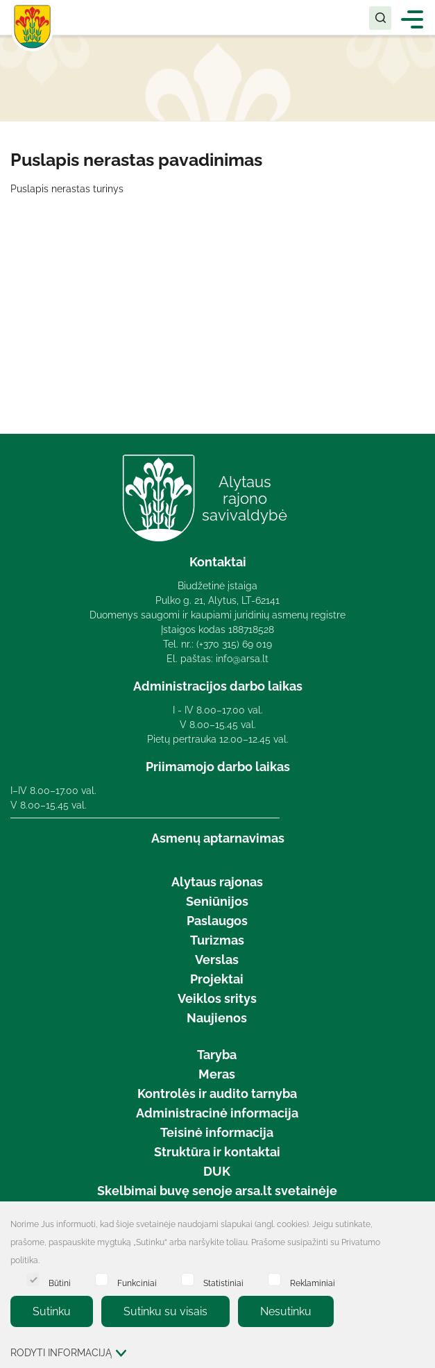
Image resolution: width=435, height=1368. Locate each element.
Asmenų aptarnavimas (217, 838)
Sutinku (52, 1311)
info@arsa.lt (242, 658)
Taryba (217, 1054)
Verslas (217, 959)
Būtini (48, 1280)
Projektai (217, 979)
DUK (216, 1171)
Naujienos (217, 1018)
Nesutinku (286, 1311)
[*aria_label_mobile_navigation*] (412, 18)
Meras (216, 1074)
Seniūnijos (217, 901)
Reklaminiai (301, 1280)
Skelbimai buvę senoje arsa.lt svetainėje (217, 1190)
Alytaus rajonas (217, 882)
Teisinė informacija (216, 1132)
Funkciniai (126, 1280)
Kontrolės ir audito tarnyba (217, 1093)
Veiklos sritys (217, 998)
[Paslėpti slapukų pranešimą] (421, 1225)
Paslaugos (217, 920)
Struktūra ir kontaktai (217, 1152)
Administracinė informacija (217, 1113)
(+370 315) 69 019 (234, 644)
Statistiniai (212, 1280)
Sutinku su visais (165, 1311)
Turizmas (217, 940)
